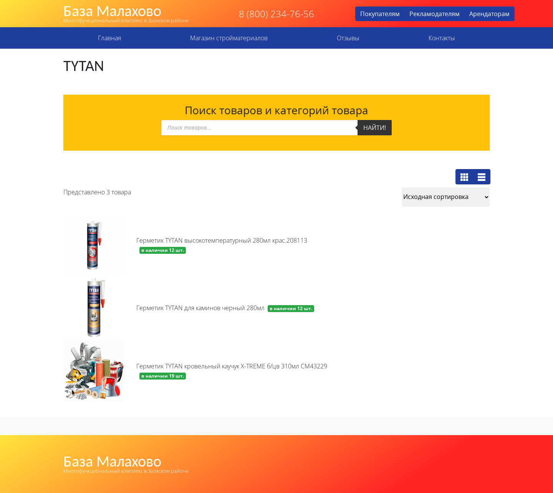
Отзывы (348, 38)
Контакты (442, 38)
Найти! (374, 127)
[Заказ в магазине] (446, 197)
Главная (109, 38)
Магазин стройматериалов (229, 38)
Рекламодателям (434, 14)
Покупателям (380, 14)
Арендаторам (489, 14)
